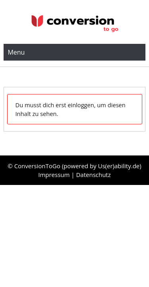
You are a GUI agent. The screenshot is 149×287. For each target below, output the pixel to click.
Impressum (54, 175)
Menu (16, 52)
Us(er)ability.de (119, 166)
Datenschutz (93, 175)
